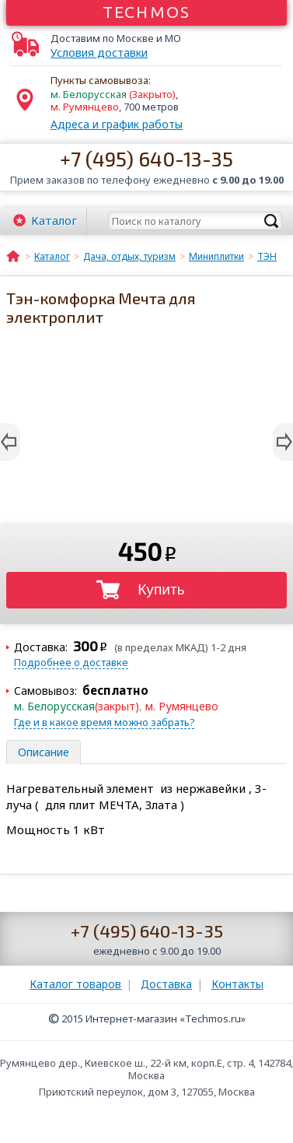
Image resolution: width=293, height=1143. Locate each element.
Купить (161, 589)
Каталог (54, 220)
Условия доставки (99, 53)
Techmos (146, 11)
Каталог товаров (75, 983)
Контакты (237, 983)
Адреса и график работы (117, 124)
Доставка (166, 983)
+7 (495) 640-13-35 (146, 158)
